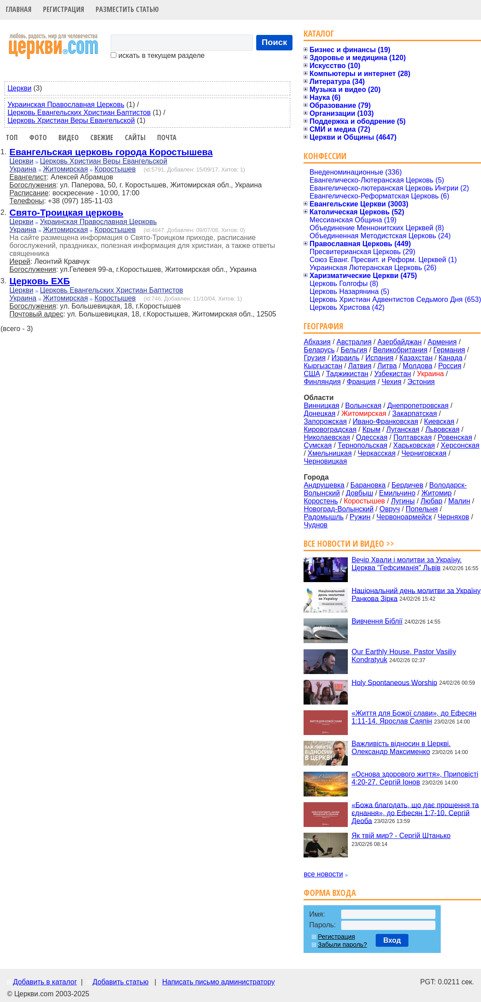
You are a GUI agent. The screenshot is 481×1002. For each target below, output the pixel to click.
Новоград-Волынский (338, 509)
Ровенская (455, 437)
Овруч (389, 509)
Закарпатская (414, 413)
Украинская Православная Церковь (66, 104)
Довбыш (359, 493)
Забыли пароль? (342, 944)
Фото (38, 137)
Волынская (363, 405)
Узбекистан (392, 373)
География (323, 326)
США (312, 373)
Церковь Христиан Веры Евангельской (71, 120)
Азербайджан (399, 342)
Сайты (135, 137)
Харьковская (414, 445)
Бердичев (407, 485)
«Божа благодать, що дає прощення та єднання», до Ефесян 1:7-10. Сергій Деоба (415, 812)
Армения (442, 342)
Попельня (422, 509)
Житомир (436, 493)
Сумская (317, 445)
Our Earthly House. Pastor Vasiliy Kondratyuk (403, 655)
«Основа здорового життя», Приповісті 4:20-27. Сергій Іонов (414, 778)
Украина (22, 169)
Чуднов (315, 525)
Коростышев (115, 169)
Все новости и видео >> (349, 543)
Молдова (417, 366)
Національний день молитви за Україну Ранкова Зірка (416, 594)
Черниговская (423, 453)
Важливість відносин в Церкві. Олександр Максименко (400, 747)
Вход (392, 940)
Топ (12, 137)
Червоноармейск (404, 517)
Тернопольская (362, 445)
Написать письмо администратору (218, 982)
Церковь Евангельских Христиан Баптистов (79, 112)
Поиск (274, 42)
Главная (18, 9)
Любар (432, 501)
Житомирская (65, 169)
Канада (450, 358)
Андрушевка (324, 485)
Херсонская (460, 445)
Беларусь (319, 350)
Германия (449, 350)
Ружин (360, 517)
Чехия (391, 381)
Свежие (101, 137)
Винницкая (321, 405)
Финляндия (322, 381)
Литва (387, 366)
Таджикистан (347, 373)
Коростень (321, 501)
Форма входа (330, 893)
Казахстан (416, 358)
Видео (68, 137)
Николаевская (327, 437)
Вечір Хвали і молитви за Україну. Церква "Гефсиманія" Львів (406, 563)
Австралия (354, 342)
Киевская (439, 421)
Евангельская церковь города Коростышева (110, 152)
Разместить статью (127, 9)
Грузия (314, 358)
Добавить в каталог (45, 982)
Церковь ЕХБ (39, 281)
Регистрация (63, 9)
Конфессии (325, 156)
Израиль (345, 358)
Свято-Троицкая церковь (66, 212)
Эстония (421, 381)
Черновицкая (325, 461)
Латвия (359, 366)
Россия (449, 366)
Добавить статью (120, 982)
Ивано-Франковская (385, 421)
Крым (371, 429)
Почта (167, 137)
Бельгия (354, 350)
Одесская (371, 437)
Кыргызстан (323, 366)
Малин (459, 501)
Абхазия (317, 342)
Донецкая (319, 413)
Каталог (319, 33)
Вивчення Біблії (376, 621)
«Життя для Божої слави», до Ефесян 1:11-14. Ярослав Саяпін (413, 717)
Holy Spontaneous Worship (394, 682)
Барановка (368, 485)
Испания (380, 358)
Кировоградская (330, 429)
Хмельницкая (330, 453)
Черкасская (377, 453)
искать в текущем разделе (157, 55)
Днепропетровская (417, 405)
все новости (323, 874)
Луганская (402, 429)
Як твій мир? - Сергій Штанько (400, 835)
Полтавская (412, 437)
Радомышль (323, 517)
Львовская (442, 429)
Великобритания (400, 350)
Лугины (403, 501)
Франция (361, 381)
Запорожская (325, 421)
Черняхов (453, 517)
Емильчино (397, 493)
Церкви (19, 88)
